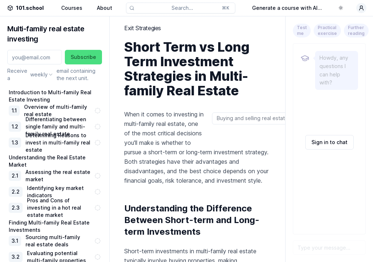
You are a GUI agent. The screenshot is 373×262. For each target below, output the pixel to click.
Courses (71, 8)
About (104, 8)
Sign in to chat (329, 142)
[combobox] (42, 74)
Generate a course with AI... (287, 8)
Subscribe (83, 57)
